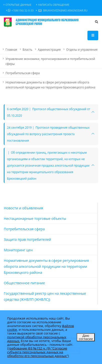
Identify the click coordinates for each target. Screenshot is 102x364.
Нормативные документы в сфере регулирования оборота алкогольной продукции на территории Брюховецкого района (50, 84)
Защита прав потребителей (27, 239)
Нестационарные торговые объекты (35, 218)
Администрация (49, 49)
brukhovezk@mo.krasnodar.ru (61, 10)
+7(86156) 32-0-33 (20, 10)
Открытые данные (17, 4)
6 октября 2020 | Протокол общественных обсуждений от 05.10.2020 (48, 112)
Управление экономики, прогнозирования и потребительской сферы (50, 61)
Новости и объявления (23, 208)
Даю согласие (86, 337)
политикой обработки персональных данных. (36, 339)
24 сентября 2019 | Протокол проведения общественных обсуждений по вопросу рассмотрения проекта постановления (48, 133)
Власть (27, 49)
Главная (11, 49)
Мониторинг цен (18, 250)
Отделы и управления (81, 49)
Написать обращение (52, 4)
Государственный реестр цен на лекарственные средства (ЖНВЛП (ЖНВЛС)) (45, 296)
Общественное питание (24, 283)
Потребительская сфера (23, 73)
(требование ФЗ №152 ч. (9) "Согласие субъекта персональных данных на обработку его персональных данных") (38, 352)
